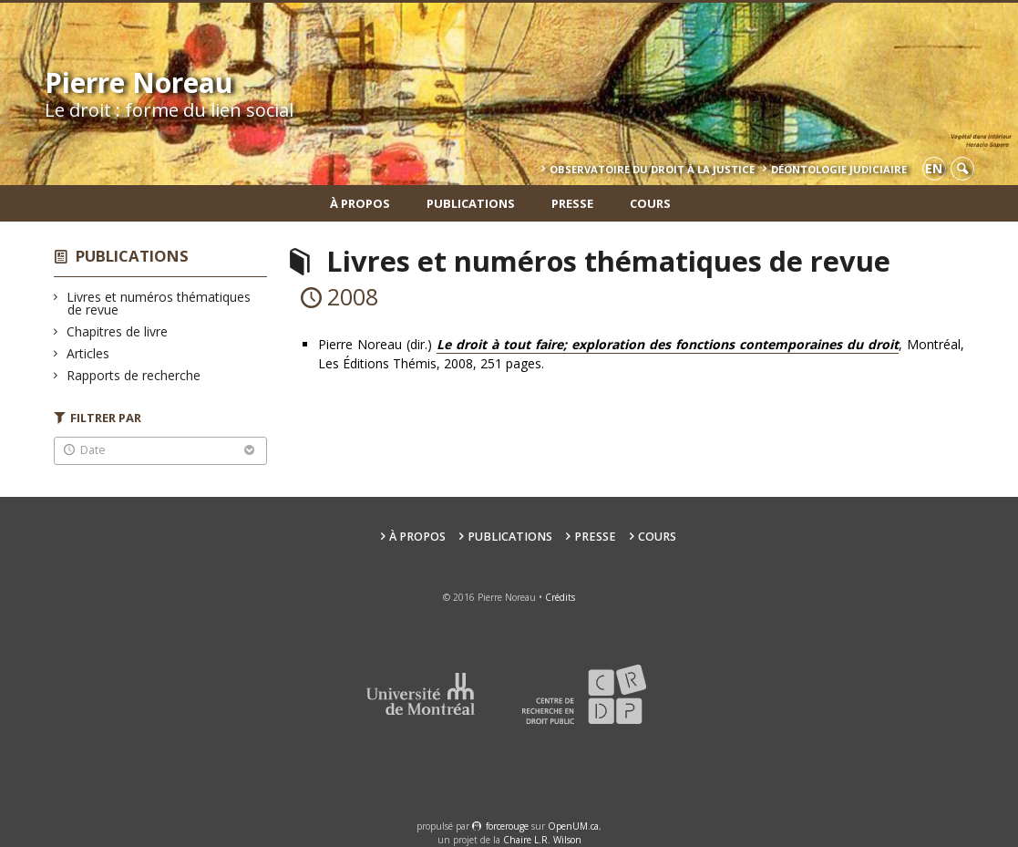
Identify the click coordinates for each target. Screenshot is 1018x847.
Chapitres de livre (117, 331)
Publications (471, 203)
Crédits (560, 597)
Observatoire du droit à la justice (652, 169)
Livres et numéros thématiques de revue (159, 303)
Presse (572, 203)
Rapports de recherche (134, 375)
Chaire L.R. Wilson (542, 839)
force (507, 826)
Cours (650, 203)
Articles (88, 353)
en (933, 168)
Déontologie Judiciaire (839, 169)
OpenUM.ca (573, 826)
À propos (360, 203)
